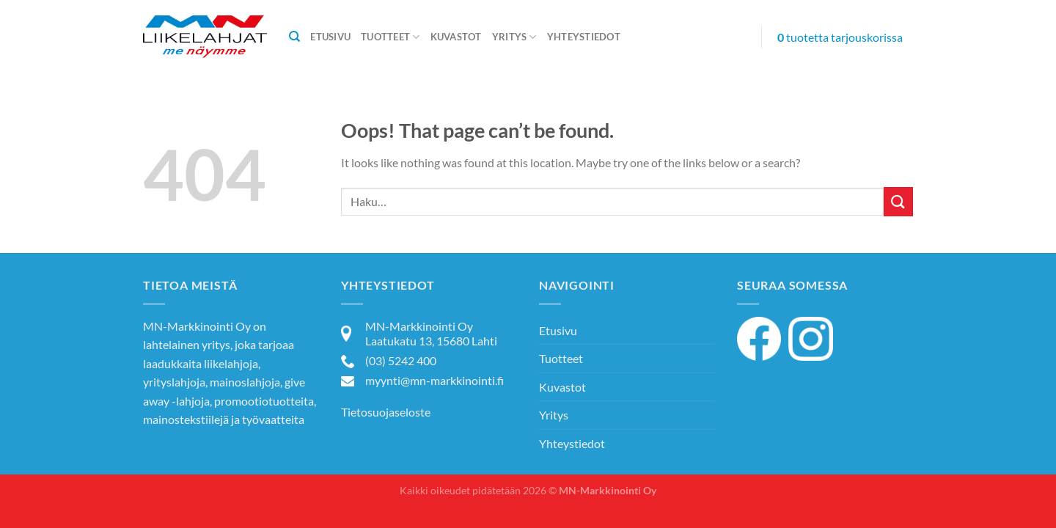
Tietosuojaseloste (385, 412)
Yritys (514, 37)
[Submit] (898, 201)
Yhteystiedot (583, 37)
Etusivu (330, 37)
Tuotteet (390, 37)
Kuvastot (456, 37)
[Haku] (294, 37)
